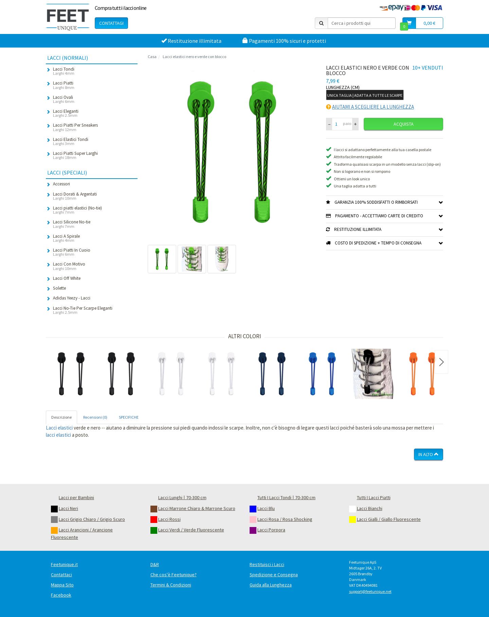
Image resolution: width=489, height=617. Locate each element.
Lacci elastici (59, 427)
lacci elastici (58, 435)
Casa (152, 56)
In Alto (428, 454)
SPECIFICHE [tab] (129, 417)
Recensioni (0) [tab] (95, 417)
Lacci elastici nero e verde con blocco (194, 56)
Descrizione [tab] (61, 417)
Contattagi (111, 23)
